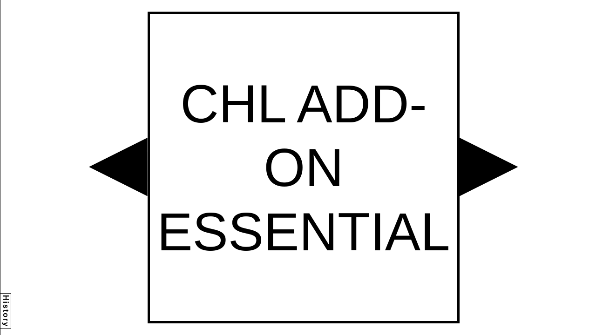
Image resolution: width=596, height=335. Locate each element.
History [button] (6, 311)
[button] (118, 167)
